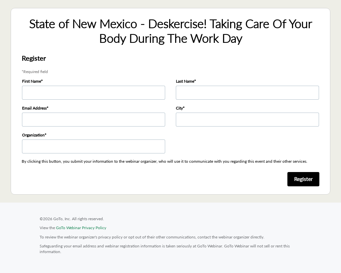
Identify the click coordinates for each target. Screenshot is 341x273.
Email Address (34, 108)
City (179, 108)
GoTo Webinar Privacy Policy (81, 227)
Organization (33, 135)
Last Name (185, 81)
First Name (31, 81)
